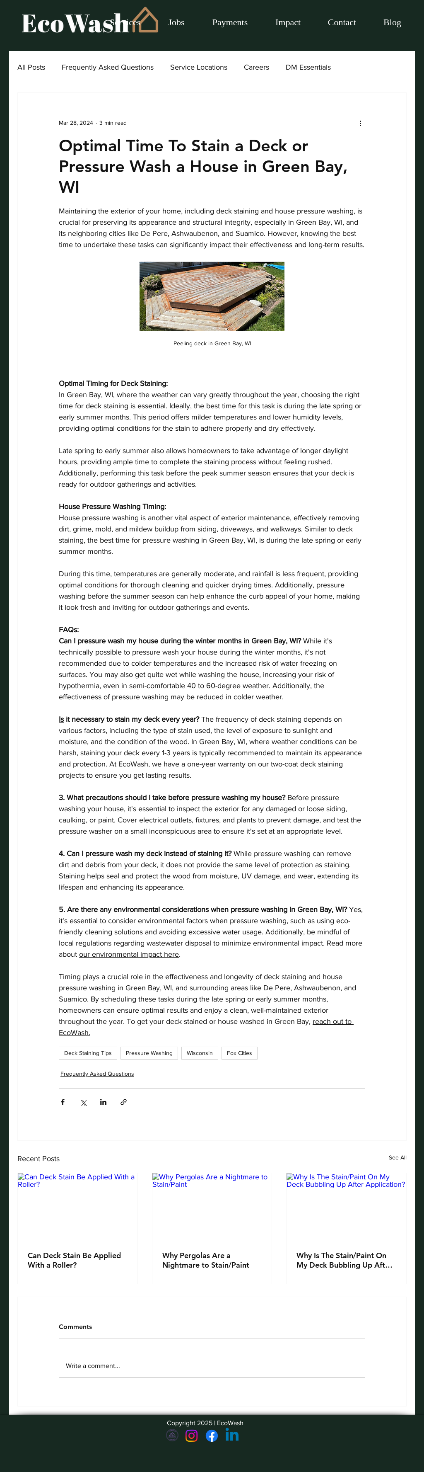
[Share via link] (124, 1102)
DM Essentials (308, 67)
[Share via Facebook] (63, 1102)
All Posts (31, 67)
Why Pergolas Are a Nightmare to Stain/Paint (205, 1260)
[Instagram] (191, 1436)
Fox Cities (239, 1053)
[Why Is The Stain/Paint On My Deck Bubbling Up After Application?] (346, 1206)
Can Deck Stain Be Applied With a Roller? (74, 1260)
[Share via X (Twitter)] (83, 1102)
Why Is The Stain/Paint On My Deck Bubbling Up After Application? (344, 1260)
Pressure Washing (149, 1053)
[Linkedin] (232, 1436)
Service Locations (198, 67)
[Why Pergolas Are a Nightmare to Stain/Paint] (212, 1206)
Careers (256, 67)
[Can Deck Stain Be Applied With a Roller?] (77, 1206)
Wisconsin (200, 1053)
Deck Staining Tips (88, 1053)
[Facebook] (212, 1436)
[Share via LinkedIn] (103, 1102)
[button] (176, 22)
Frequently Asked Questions (108, 67)
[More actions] (360, 123)
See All (398, 1157)
